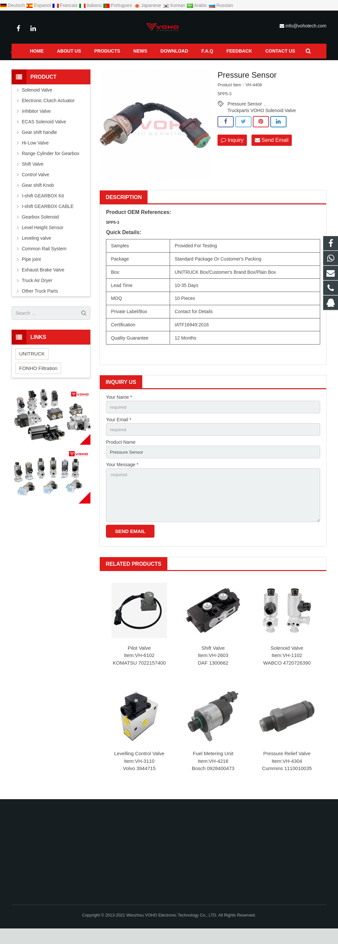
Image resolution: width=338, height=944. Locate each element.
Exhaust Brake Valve (43, 282)
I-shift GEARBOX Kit (43, 208)
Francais (65, 5)
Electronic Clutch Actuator (48, 113)
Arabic (197, 5)
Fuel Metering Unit (213, 769)
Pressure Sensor (118, 65)
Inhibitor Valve (36, 124)
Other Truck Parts (40, 304)
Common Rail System (75, 65)
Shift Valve (213, 663)
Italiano (91, 5)
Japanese (148, 5)
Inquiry (232, 153)
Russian (221, 5)
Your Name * (119, 410)
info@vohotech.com (306, 25)
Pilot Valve (139, 663)
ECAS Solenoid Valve (44, 134)
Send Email (271, 153)
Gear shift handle (39, 145)
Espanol (39, 5)
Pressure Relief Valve (287, 769)
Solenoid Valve (287, 663)
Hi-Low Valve (35, 155)
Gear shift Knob (38, 198)
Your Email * (118, 432)
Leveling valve (36, 251)
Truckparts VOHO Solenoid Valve (261, 123)
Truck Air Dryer (37, 293)
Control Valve (35, 187)
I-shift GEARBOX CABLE (48, 219)
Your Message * (122, 478)
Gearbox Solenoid (40, 229)
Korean (174, 5)
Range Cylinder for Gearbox (50, 166)
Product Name (120, 455)
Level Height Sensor (42, 240)
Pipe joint (31, 272)
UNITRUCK (32, 366)
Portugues (118, 5)
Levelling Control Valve (139, 769)
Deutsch (13, 5)
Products (39, 65)
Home (17, 65)
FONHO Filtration (38, 381)
